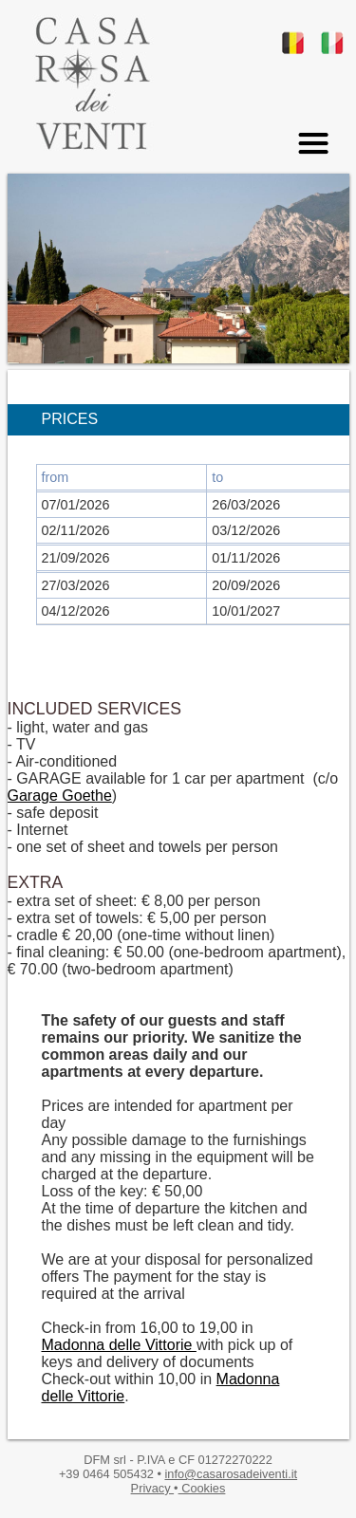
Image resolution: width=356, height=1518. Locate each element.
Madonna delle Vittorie (119, 1345)
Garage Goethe (60, 795)
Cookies (202, 1488)
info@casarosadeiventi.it (230, 1474)
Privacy (153, 1488)
